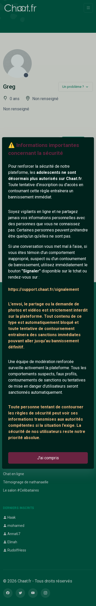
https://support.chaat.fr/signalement (43, 289)
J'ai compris (48, 457)
